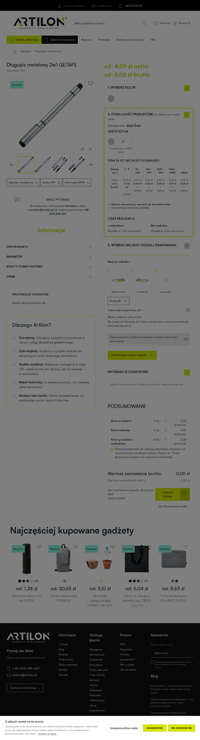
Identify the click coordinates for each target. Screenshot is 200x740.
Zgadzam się (154, 728)
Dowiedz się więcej (47, 734)
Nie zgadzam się (181, 728)
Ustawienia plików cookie (124, 728)
